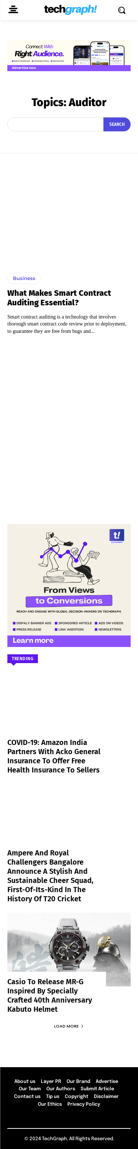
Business (24, 278)
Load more (69, 1026)
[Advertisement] (69, 426)
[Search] (117, 124)
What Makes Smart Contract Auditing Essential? (59, 298)
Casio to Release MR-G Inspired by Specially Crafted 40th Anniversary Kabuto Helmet (49, 995)
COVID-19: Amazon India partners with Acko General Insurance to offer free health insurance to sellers (53, 756)
